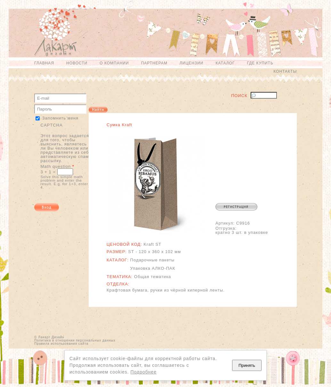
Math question (57, 166)
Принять (246, 365)
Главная (44, 63)
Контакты (285, 71)
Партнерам (154, 63)
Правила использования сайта (61, 343)
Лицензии (192, 63)
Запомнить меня (60, 118)
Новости (76, 63)
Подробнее (144, 372)
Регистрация (236, 206)
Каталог (225, 63)
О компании (114, 63)
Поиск (239, 96)
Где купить (260, 63)
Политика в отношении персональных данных (75, 340)
